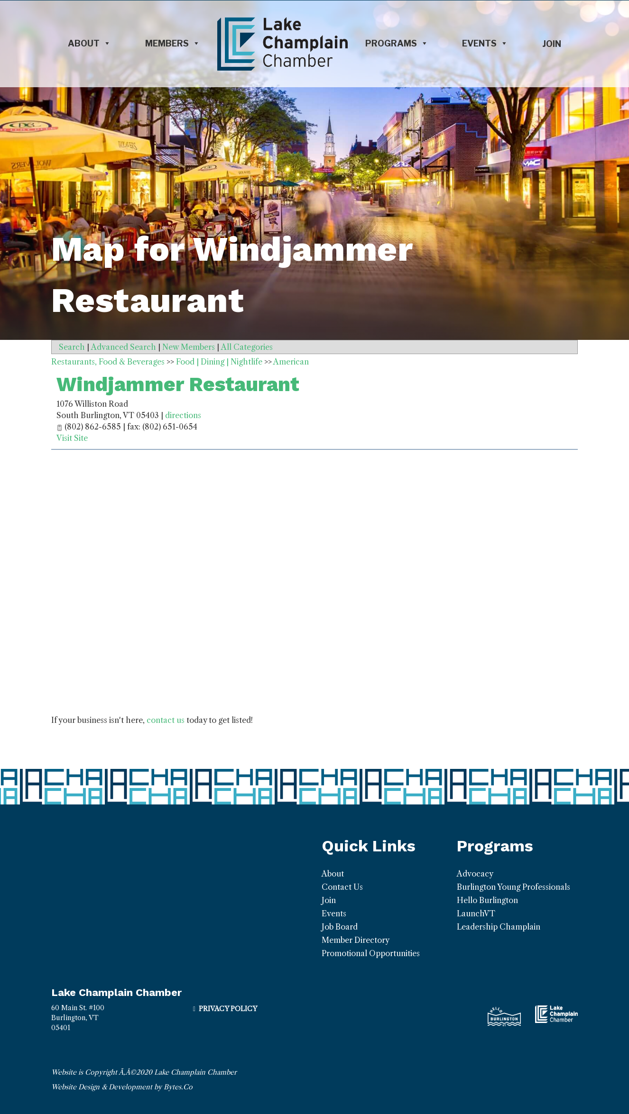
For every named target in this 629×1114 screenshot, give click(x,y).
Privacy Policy (228, 1008)
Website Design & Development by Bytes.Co (122, 1087)
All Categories (247, 347)
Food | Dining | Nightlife (219, 361)
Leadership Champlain (498, 926)
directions (183, 415)
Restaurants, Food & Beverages (108, 361)
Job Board (340, 926)
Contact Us (342, 887)
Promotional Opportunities (371, 953)
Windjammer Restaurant (177, 384)
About (89, 43)
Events (485, 43)
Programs (396, 43)
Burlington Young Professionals (513, 887)
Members (172, 43)
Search (72, 347)
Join (551, 44)
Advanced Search (123, 347)
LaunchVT (476, 913)
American (291, 361)
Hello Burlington (487, 900)
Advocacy (475, 873)
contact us (166, 720)
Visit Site (72, 438)
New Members (188, 347)
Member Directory (355, 940)
